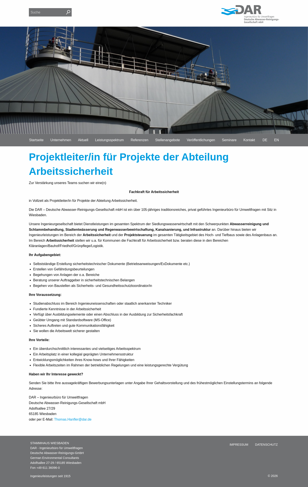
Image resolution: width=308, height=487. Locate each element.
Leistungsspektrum (109, 140)
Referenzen (139, 140)
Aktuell (83, 140)
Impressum (239, 444)
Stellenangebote (167, 140)
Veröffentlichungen (201, 140)
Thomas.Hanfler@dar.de (73, 419)
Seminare (229, 140)
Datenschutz (266, 444)
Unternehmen (60, 140)
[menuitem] (239, 445)
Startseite (36, 140)
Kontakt (249, 140)
